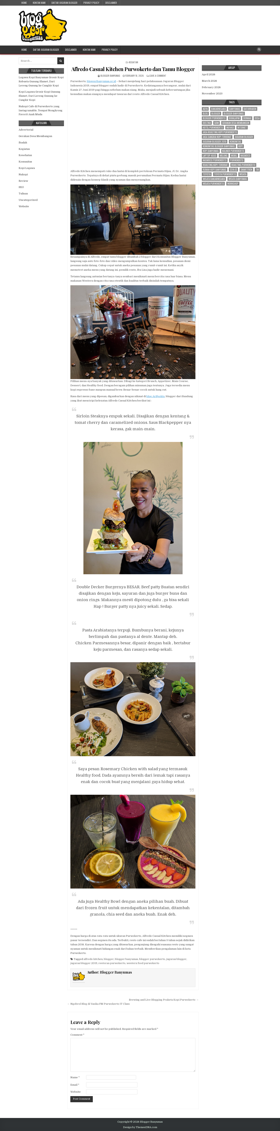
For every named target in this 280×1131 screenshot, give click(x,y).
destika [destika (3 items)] (207, 123)
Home (24, 3)
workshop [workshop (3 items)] (232, 183)
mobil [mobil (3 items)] (234, 155)
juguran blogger (176, 959)
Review (23, 180)
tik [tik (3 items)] (257, 169)
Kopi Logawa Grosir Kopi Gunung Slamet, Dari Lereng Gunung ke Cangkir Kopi (39, 95)
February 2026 (211, 87)
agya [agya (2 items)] (205, 109)
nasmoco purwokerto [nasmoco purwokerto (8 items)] (215, 160)
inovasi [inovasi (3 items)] (230, 127)
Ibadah (23, 142)
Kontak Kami (39, 3)
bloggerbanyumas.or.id (101, 81)
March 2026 (209, 80)
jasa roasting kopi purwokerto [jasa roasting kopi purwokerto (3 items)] (220, 132)
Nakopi (23, 174)
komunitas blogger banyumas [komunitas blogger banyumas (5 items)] (219, 146)
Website (75, 1091)
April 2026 (208, 74)
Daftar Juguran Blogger (64, 3)
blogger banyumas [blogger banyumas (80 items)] (234, 113)
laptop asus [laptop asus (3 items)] (209, 155)
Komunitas (25, 161)
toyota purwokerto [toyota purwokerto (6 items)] (225, 174)
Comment (77, 1034)
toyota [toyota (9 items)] (207, 174)
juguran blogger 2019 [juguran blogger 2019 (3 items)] (214, 141)
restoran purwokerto (111, 963)
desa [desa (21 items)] (257, 118)
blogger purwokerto (152, 959)
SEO (21, 187)
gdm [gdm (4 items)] (216, 123)
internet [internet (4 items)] (242, 127)
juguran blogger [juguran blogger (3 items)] (244, 137)
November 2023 (212, 93)
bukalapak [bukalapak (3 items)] (234, 118)
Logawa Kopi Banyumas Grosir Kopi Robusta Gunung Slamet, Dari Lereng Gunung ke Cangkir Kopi (41, 81)
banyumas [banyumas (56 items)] (234, 109)
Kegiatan (133, 62)
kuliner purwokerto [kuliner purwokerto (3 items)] (233, 151)
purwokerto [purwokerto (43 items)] (236, 160)
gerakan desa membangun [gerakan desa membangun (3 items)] (235, 123)
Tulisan (23, 193)
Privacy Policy (91, 3)
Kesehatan (25, 155)
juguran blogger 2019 (83, 963)
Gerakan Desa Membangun (35, 136)
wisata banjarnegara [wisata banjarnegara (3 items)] (214, 179)
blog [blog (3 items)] (205, 113)
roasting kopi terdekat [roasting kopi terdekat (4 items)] (215, 165)
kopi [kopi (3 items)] (240, 146)
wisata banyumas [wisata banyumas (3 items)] (237, 179)
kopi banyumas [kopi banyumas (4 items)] (211, 151)
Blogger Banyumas (110, 75)
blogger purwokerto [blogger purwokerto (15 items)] (214, 118)
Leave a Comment (157, 75)
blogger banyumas (126, 959)
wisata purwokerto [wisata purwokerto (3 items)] (213, 183)
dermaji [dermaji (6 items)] (247, 118)
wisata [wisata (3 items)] (242, 174)
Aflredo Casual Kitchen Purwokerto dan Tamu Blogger (133, 69)
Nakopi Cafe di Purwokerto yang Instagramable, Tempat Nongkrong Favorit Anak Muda (40, 110)
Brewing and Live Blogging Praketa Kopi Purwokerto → (164, 999)
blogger (109, 959)
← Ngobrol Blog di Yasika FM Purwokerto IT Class (98, 1003)
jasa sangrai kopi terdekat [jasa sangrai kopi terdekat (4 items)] (217, 137)
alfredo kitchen (93, 959)
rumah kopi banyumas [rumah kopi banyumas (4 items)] (214, 169)
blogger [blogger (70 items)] (215, 113)
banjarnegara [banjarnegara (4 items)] (218, 109)
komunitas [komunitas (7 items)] (235, 141)
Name (75, 1077)
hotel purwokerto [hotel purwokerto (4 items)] (213, 127)
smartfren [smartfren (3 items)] (246, 169)
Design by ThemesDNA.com (140, 1127)
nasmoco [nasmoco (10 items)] (245, 155)
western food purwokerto (143, 963)
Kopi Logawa (27, 168)
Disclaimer (111, 3)
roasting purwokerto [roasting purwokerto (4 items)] (243, 165)
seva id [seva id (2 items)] (233, 169)
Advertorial (26, 129)
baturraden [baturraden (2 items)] (250, 109)
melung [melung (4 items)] (224, 155)
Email (74, 1084)
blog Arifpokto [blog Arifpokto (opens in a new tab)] (155, 396)
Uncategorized (28, 199)
